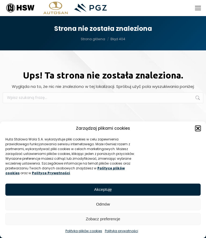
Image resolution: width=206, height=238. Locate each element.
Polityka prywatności (121, 231)
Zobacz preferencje (103, 219)
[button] (198, 128)
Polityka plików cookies (83, 231)
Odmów (103, 204)
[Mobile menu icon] (198, 8)
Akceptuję (103, 189)
